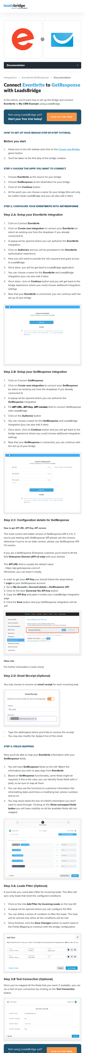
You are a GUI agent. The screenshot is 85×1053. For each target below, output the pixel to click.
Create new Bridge (69, 149)
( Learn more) (36, 667)
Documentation (16, 65)
